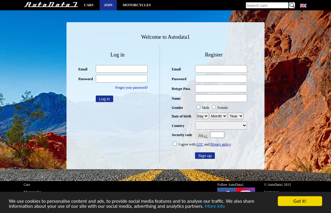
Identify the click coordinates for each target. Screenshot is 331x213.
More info (215, 207)
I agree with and (202, 144)
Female (220, 108)
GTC (199, 144)
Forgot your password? (131, 87)
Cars (89, 5)
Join (108, 5)
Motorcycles (137, 5)
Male (203, 108)
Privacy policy (220, 144)
